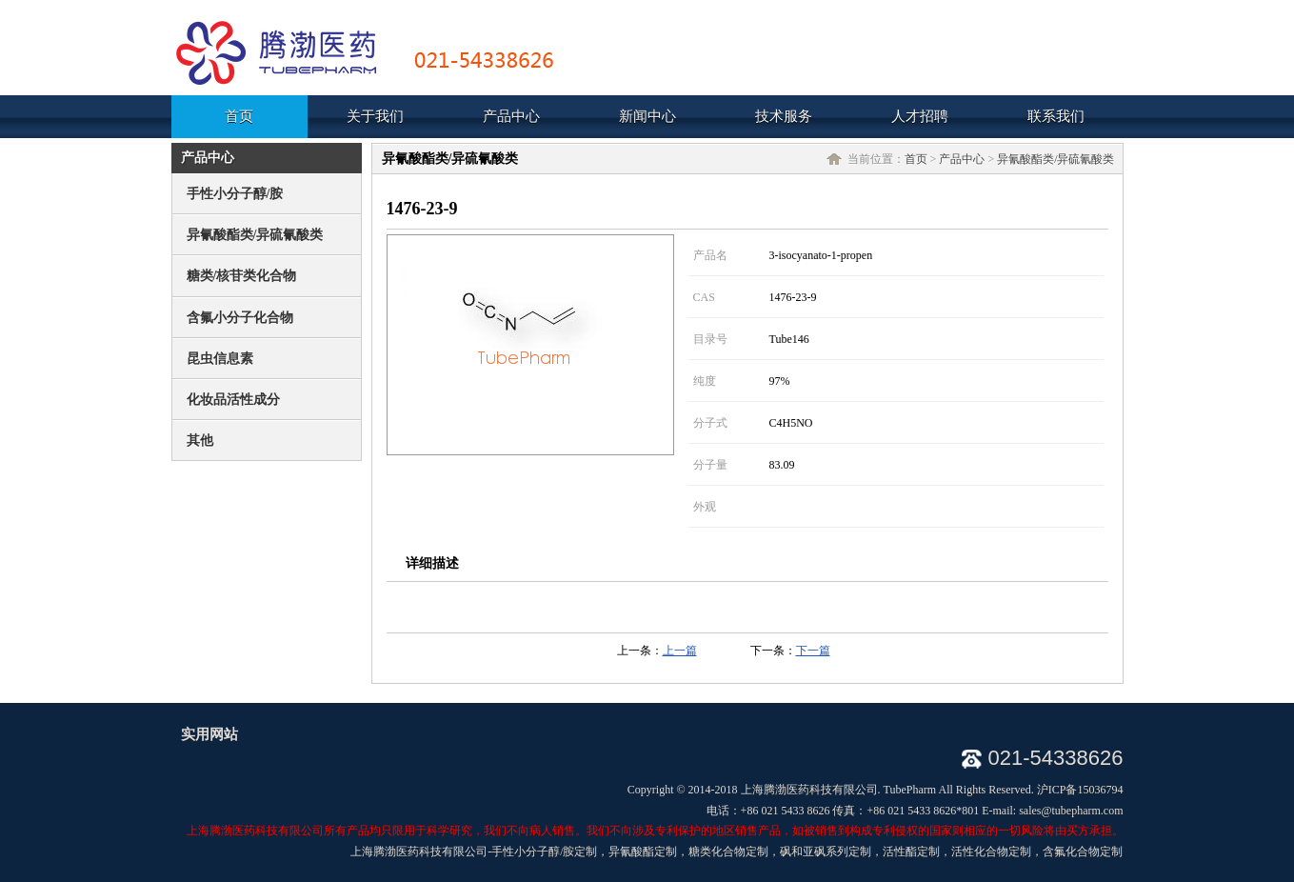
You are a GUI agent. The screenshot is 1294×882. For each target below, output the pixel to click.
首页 (916, 159)
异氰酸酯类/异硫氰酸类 (1055, 159)
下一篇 (813, 650)
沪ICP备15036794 (1080, 789)
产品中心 (962, 159)
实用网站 (209, 734)
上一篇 (680, 650)
